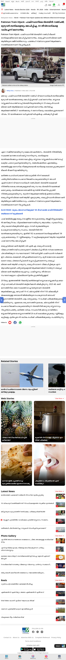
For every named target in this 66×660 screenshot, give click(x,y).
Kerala (33, 9)
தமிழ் (41, 1)
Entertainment (55, 9)
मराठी (22, 1)
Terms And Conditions (33, 641)
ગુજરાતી (27, 1)
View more (59, 398)
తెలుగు (17, 1)
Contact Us (7, 637)
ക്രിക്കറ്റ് (33, 13)
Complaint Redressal (42, 637)
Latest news (8, 9)
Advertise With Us (27, 637)
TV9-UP (51, 1)
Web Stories (7, 398)
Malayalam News (7, 18)
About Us (16, 637)
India (46, 9)
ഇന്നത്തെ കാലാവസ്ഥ (10, 13)
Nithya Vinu (10, 91)
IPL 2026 (40, 9)
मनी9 (46, 1)
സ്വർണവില (24, 13)
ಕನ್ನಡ (12, 1)
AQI (49, 5)
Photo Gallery (8, 535)
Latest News (8, 491)
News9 (7, 1)
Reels (4, 580)
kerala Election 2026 (22, 9)
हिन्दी (2, 1)
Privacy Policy (56, 637)
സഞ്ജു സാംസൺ (45, 13)
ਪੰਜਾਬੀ (37, 1)
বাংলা (33, 1)
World (16, 18)
